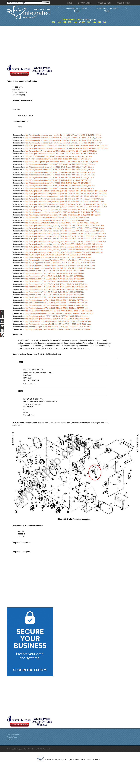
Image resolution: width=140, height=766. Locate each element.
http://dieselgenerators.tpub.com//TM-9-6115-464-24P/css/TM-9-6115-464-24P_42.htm (59, 178)
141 (99, 22)
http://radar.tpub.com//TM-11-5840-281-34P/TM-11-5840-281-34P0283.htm (54, 279)
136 (74, 22)
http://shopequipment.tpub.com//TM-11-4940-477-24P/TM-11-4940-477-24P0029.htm (58, 311)
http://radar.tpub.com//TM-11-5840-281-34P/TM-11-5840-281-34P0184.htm (54, 273)
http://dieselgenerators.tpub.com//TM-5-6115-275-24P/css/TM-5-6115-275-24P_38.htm (59, 169)
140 (94, 22)
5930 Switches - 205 (71, 19)
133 (59, 22)
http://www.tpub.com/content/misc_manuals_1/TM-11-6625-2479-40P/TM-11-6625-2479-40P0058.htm (65, 241)
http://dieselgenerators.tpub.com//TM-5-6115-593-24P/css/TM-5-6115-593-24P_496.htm (60, 172)
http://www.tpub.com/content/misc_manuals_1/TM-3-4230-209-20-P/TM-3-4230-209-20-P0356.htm (64, 247)
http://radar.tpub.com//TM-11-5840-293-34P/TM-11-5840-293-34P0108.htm (54, 295)
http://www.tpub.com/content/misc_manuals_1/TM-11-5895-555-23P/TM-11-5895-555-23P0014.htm (64, 231)
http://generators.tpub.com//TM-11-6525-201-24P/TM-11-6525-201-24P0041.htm (57, 220)
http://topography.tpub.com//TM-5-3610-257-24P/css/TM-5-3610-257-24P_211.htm (57, 327)
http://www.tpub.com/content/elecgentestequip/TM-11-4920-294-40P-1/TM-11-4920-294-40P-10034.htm (66, 194)
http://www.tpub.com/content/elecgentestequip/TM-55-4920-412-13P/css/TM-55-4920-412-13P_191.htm (66, 207)
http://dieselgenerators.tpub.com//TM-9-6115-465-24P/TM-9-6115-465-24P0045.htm (58, 180)
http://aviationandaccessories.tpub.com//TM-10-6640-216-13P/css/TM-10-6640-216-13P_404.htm (63, 138)
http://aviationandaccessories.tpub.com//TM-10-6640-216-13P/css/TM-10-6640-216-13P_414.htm (63, 140)
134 (64, 22)
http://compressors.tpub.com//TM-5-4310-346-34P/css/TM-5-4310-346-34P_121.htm (58, 156)
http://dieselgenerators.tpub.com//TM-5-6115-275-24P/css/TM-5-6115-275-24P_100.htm (60, 164)
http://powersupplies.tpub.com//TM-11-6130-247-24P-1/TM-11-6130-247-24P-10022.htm (60, 268)
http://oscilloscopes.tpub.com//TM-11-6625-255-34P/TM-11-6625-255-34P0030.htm (58, 257)
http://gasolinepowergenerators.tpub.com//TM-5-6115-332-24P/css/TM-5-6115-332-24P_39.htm (62, 210)
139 (88, 22)
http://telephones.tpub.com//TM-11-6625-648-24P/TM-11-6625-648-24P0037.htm (57, 319)
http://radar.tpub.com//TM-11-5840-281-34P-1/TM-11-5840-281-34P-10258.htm (56, 287)
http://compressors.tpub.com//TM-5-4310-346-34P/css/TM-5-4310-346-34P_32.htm (58, 159)
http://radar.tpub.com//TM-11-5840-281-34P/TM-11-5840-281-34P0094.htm (54, 271)
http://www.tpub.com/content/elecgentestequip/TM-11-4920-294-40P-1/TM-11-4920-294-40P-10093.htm (66, 196)
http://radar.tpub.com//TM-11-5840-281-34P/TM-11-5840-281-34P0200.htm (54, 276)
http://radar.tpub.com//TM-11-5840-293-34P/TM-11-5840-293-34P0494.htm (54, 297)
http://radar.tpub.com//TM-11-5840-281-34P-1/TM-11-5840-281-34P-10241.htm (56, 284)
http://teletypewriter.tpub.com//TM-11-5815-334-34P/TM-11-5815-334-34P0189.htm (58, 321)
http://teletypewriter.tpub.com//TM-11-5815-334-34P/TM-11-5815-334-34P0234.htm (58, 324)
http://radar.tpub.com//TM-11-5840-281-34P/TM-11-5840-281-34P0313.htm (54, 281)
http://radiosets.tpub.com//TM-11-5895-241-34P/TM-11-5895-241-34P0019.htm (56, 305)
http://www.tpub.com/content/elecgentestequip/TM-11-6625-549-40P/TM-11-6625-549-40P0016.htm (64, 199)
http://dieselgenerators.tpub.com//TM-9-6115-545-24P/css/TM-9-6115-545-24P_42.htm (59, 188)
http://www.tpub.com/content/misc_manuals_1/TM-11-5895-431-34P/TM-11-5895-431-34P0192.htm (64, 225)
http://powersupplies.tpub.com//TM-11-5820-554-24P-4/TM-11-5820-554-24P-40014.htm (60, 260)
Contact (9, 739)
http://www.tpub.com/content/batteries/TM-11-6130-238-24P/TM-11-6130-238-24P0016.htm (61, 153)
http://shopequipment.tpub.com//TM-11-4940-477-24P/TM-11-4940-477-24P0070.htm (58, 313)
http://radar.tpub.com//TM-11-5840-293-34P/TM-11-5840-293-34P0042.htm (54, 292)
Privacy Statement (13, 735)
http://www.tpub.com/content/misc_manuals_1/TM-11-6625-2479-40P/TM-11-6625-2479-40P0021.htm (65, 239)
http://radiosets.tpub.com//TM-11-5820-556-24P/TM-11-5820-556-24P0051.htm (56, 303)
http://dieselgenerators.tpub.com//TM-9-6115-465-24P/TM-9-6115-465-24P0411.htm (58, 183)
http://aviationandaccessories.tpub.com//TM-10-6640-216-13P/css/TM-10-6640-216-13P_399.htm (63, 135)
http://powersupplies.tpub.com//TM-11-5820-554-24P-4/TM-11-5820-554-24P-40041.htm (60, 263)
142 (104, 22)
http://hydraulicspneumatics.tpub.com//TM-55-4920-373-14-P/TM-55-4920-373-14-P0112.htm (62, 223)
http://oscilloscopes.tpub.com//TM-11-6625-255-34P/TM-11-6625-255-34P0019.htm (58, 255)
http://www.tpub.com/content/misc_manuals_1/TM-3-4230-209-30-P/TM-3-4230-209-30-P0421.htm (64, 249)
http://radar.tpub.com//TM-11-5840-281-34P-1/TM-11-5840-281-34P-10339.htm (56, 289)
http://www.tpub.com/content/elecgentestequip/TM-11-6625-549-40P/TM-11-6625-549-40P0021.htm (64, 201)
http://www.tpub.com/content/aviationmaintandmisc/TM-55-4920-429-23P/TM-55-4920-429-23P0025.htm (66, 148)
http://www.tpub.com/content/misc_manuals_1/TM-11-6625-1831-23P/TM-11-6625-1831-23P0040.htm (65, 236)
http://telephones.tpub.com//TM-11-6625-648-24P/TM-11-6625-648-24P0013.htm (57, 316)
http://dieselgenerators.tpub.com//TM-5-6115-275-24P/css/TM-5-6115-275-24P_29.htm (59, 167)
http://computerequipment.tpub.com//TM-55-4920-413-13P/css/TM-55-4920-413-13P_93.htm (61, 162)
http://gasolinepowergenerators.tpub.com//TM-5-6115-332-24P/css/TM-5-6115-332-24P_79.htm (62, 212)
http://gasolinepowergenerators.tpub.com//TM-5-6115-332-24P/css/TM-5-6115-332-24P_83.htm (62, 215)
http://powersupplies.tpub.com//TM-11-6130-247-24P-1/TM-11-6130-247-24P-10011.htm (60, 265)
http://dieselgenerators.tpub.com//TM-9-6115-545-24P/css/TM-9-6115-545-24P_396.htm (60, 185)
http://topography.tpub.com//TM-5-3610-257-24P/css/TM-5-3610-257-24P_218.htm (57, 329)
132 (53, 22)
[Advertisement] (65, 45)
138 (83, 22)
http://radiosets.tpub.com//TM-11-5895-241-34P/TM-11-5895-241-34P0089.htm (56, 308)
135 (69, 22)
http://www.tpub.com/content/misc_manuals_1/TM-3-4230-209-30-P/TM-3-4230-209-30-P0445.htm (64, 252)
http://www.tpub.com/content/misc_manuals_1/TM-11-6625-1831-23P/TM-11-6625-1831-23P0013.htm (65, 233)
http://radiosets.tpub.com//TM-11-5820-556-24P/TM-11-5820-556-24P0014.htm (56, 300)
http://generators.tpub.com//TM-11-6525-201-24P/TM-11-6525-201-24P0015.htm (57, 217)
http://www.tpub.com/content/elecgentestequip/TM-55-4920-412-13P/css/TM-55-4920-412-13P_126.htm (66, 204)
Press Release (12, 737)
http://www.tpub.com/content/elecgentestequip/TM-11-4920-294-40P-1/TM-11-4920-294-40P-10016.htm (66, 191)
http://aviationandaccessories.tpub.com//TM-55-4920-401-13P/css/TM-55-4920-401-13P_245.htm (63, 143)
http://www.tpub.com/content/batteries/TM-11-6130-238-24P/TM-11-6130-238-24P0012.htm (61, 151)
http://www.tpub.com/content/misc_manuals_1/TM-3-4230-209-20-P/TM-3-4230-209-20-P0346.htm (64, 244)
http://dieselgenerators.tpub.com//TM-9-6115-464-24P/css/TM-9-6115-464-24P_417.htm (60, 175)
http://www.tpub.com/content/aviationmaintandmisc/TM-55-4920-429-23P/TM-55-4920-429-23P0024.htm (66, 146)
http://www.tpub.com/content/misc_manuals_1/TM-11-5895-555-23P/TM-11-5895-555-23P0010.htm (64, 228)
